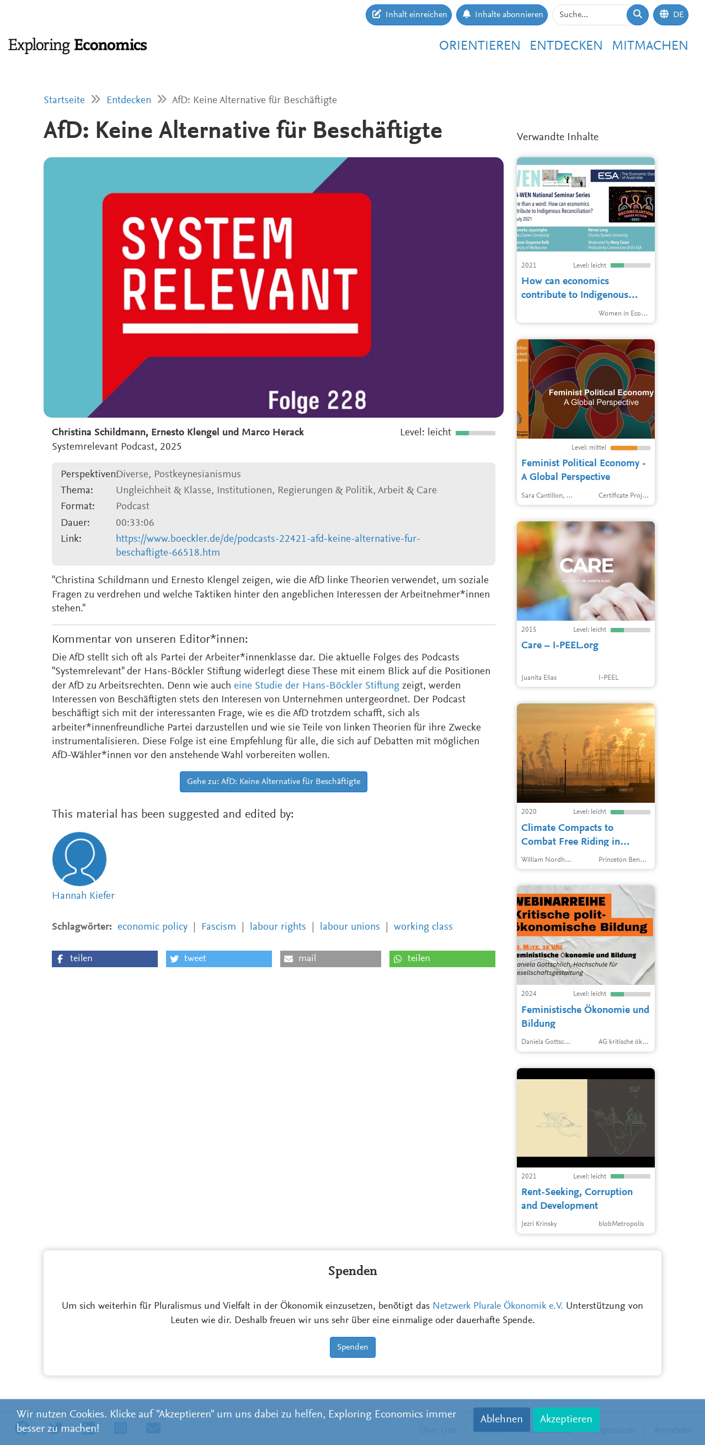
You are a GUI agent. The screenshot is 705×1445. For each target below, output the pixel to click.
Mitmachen (650, 46)
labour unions (350, 927)
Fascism (218, 927)
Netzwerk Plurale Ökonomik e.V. (497, 1306)
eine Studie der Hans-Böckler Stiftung (316, 686)
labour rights (278, 927)
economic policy (153, 927)
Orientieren (480, 46)
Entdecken (566, 46)
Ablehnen (501, 1419)
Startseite (64, 100)
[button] (105, 959)
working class (423, 927)
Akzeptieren (566, 1419)
